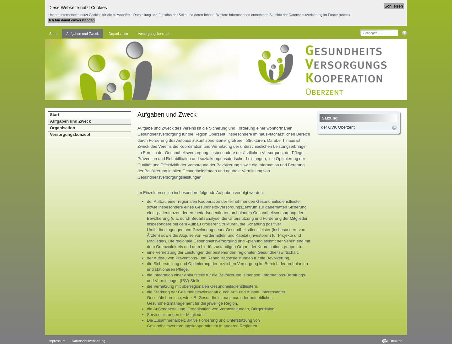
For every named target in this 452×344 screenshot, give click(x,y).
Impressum (56, 341)
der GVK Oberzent (338, 127)
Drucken (396, 341)
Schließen (394, 6)
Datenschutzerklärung (88, 341)
